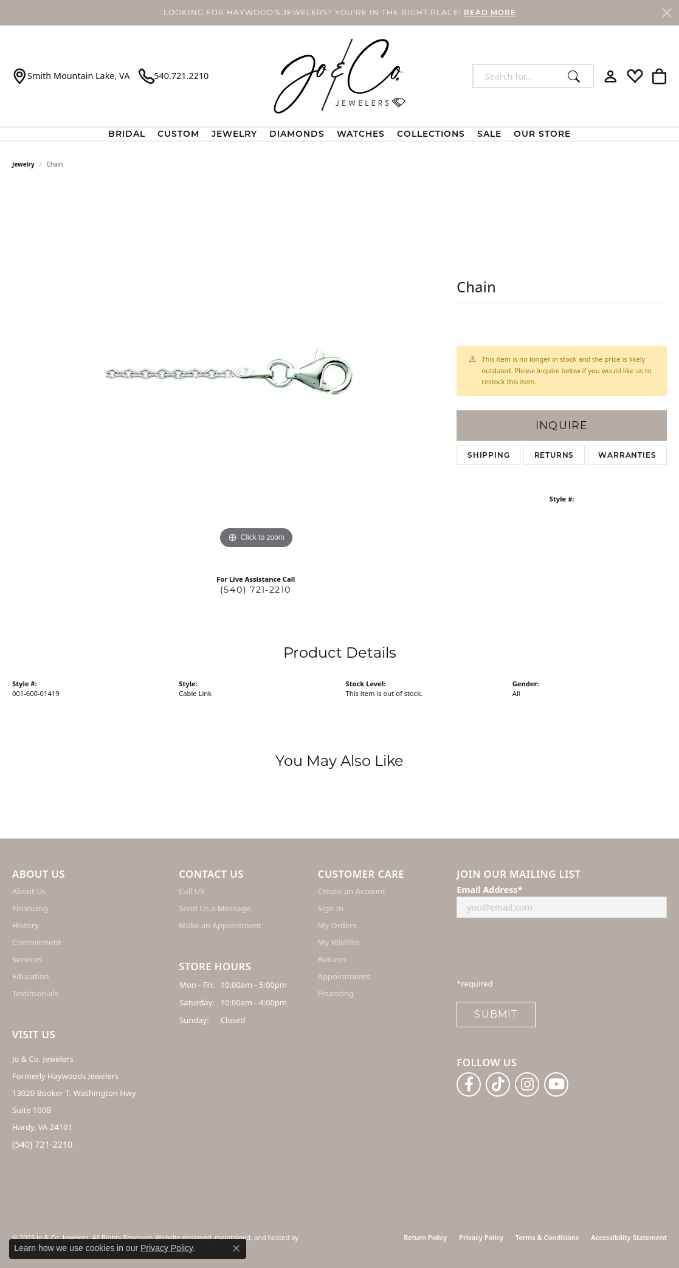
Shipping (488, 455)
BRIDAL (126, 133)
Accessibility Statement (629, 1237)
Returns (554, 455)
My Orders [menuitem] (337, 925)
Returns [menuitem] (332, 959)
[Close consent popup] (236, 1248)
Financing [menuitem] (30, 908)
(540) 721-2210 (255, 589)
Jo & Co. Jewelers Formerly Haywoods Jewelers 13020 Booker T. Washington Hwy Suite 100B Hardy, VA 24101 (74, 1092)
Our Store (542, 133)
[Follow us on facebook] (469, 1084)
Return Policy (425, 1237)
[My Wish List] (635, 76)
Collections (431, 133)
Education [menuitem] (30, 976)
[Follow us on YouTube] (556, 1084)
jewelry (23, 164)
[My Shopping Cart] (659, 76)
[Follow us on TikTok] (498, 1084)
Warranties (627, 455)
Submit (495, 1014)
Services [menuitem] (27, 959)
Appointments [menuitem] (344, 976)
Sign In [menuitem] (330, 908)
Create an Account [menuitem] (351, 891)
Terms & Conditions (547, 1237)
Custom (178, 133)
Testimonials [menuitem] (35, 993)
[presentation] (549, 951)
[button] (89, 874)
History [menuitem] (25, 925)
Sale (489, 133)
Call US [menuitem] (191, 891)
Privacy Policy (481, 1237)
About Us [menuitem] (29, 891)
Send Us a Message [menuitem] (214, 908)
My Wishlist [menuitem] (339, 942)
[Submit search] (577, 76)
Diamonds (297, 133)
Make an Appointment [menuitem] (220, 925)
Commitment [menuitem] (36, 942)
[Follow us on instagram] (527, 1084)
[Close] (667, 13)
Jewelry (234, 133)
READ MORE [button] (490, 12)
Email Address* (489, 889)
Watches (361, 133)
